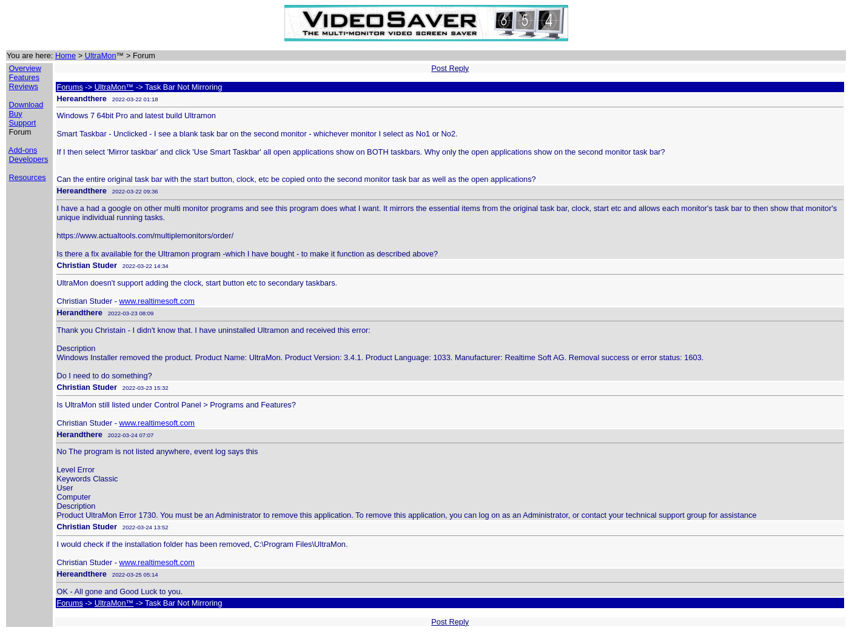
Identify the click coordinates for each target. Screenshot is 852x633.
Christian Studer (86, 265)
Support (22, 122)
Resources (27, 177)
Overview (25, 68)
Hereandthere (81, 98)
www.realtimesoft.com (157, 301)
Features (24, 77)
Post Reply (450, 68)
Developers (29, 159)
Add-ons (23, 150)
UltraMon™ (114, 87)
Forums (69, 87)
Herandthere (79, 312)
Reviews (23, 86)
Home (65, 55)
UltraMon (100, 55)
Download (26, 104)
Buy (15, 113)
